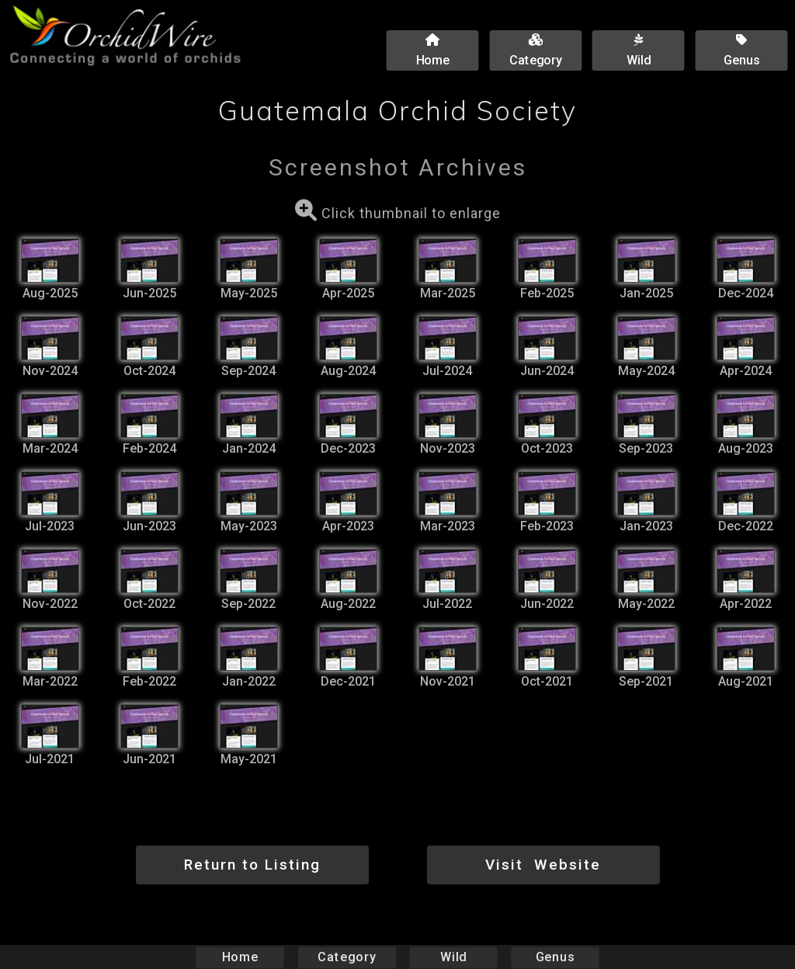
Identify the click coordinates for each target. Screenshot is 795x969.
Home (240, 957)
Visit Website (543, 864)
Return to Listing (252, 864)
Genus (554, 957)
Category (347, 957)
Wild (453, 957)
